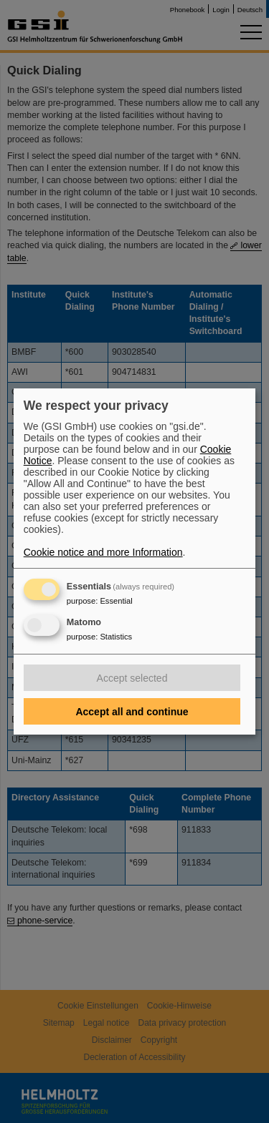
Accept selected (132, 678)
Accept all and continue (131, 711)
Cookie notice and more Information (103, 552)
